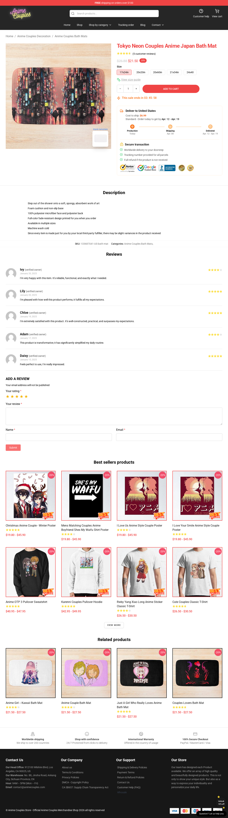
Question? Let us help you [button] (211, 813)
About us (67, 767)
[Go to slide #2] (67, 157)
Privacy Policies (70, 777)
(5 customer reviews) (144, 53)
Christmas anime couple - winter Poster (31, 525)
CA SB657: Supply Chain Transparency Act (85, 787)
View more (114, 625)
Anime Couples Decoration (34, 36)
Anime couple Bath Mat (76, 703)
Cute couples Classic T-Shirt (190, 602)
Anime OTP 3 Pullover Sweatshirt (26, 602)
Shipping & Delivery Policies (132, 767)
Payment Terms (125, 772)
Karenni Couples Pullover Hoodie (81, 602)
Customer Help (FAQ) (129, 787)
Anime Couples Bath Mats (71, 36)
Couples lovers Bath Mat (188, 703)
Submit (13, 447)
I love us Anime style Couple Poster (139, 525)
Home (9, 36)
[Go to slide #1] (49, 157)
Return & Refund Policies (130, 777)
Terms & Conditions (72, 772)
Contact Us (123, 782)
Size (119, 66)
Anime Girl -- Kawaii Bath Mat (24, 703)
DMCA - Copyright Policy (75, 782)
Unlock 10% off (221, 802)
